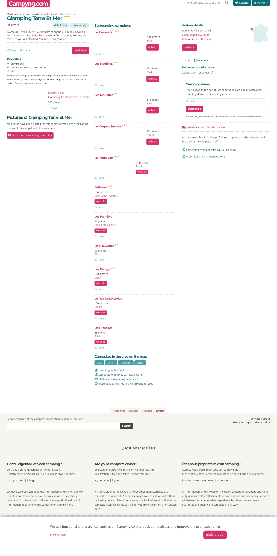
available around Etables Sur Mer (206, 127)
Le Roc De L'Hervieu (108, 298)
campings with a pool (111, 370)
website (80, 50)
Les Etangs (105, 269)
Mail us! (149, 447)
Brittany (206, 39)
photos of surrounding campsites (32, 135)
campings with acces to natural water (121, 374)
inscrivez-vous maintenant (198, 480)
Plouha (150, 134)
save (13, 50)
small (111, 362)
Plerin (149, 103)
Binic (149, 40)
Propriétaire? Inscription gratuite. (206, 156)
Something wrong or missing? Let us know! (211, 149)
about (266, 418)
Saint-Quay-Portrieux (107, 195)
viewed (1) (262, 2)
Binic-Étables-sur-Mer (107, 225)
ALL (99, 362)
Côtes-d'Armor (191, 39)
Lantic (98, 277)
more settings (58, 535)
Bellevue (103, 187)
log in (115, 480)
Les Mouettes (106, 95)
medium (126, 362)
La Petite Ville (107, 158)
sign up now (102, 480)
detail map (60, 25)
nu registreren (15, 480)
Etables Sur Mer (50, 14)
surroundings (79, 25)
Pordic (150, 72)
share (26, 50)
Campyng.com (28, 3)
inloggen (32, 480)
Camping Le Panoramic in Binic (68, 95)
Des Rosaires (103, 328)
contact (255, 418)
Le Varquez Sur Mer (111, 126)
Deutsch (133, 410)
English (160, 410)
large (140, 362)
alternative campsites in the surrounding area (126, 383)
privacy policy (262, 422)
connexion (223, 480)
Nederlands (119, 410)
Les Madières (107, 63)
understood (214, 534)
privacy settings (241, 422)
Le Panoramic (107, 32)
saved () (244, 2)
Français (147, 410)
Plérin (98, 336)
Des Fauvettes (106, 246)
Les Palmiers (103, 216)
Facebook (202, 60)
